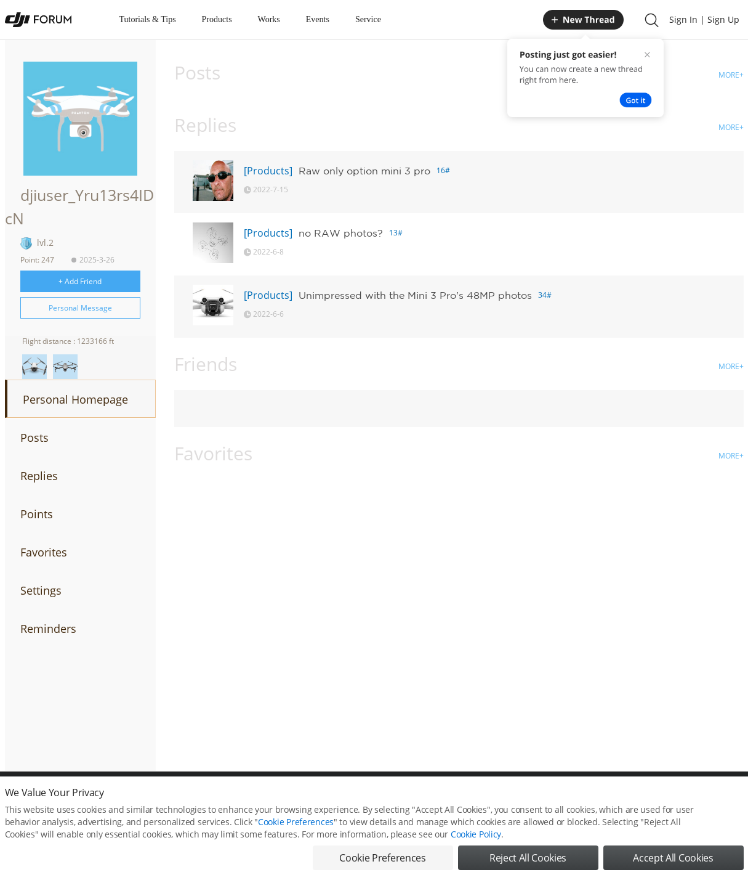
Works (269, 19)
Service (368, 19)
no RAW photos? (341, 232)
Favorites (43, 552)
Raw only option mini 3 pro (364, 170)
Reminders (48, 628)
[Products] (268, 170)
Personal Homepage (75, 399)
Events (317, 19)
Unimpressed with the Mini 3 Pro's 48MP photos (415, 295)
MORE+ (731, 75)
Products (217, 19)
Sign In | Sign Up (704, 19)
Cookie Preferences (296, 822)
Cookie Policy (476, 834)
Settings (41, 590)
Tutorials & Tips (147, 19)
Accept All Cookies (673, 858)
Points (36, 514)
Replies (39, 475)
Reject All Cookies (527, 858)
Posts (34, 437)
